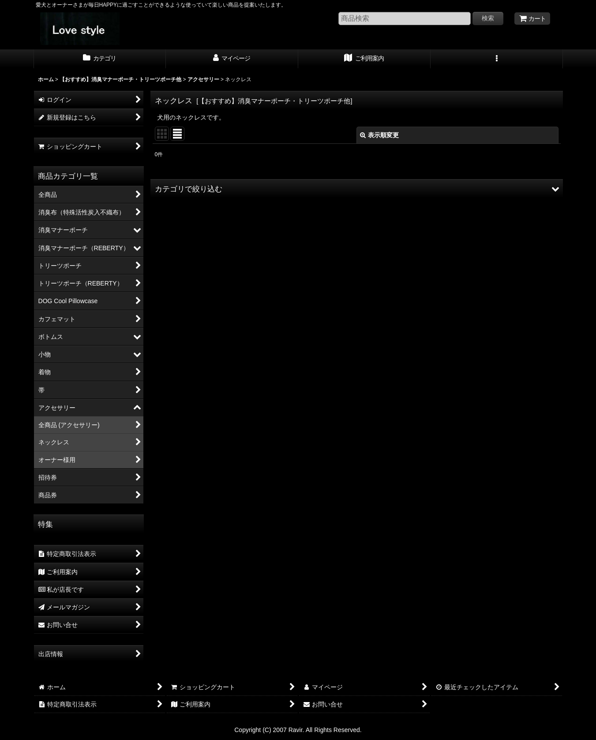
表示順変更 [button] (379, 135)
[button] (497, 59)
